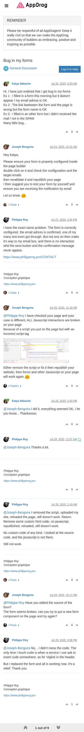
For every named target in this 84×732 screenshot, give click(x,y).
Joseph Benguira (22, 146)
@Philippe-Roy (13, 315)
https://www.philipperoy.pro (20, 284)
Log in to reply (69, 69)
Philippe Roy (20, 219)
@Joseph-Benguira (16, 409)
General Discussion (23, 68)
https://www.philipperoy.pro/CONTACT (29, 257)
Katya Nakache (21, 83)
